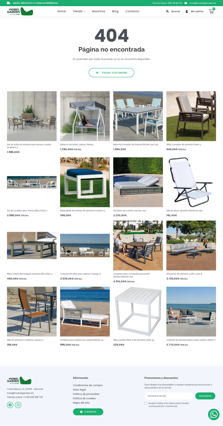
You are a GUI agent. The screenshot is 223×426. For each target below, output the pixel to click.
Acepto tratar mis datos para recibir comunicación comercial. (168, 405)
